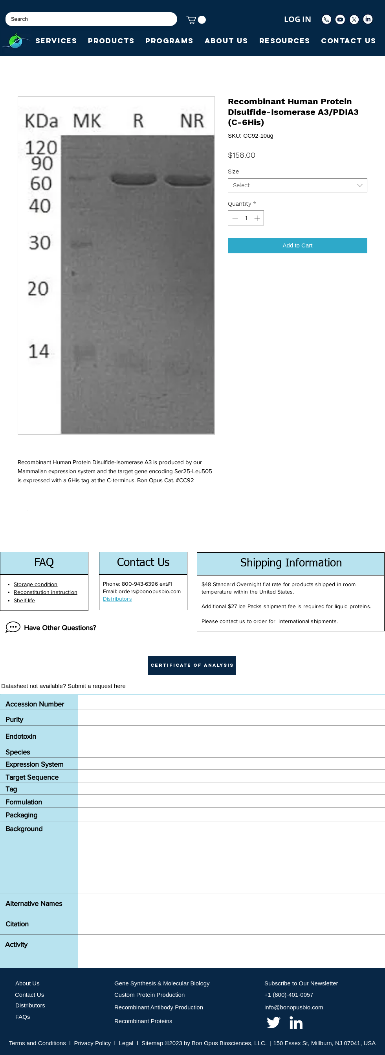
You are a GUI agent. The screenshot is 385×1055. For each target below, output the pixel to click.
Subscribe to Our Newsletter (301, 983)
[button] (196, 20)
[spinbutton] (246, 218)
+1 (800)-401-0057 (289, 994)
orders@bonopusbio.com (150, 591)
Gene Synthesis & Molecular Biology (162, 983)
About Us (27, 983)
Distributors (30, 1005)
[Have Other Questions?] (48, 628)
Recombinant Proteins (143, 1021)
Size (233, 171)
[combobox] (297, 185)
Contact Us (29, 994)
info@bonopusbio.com (293, 1007)
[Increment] (258, 218)
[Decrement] (234, 218)
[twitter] (273, 1022)
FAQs (22, 1016)
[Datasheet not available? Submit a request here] (63, 686)
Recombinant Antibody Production (158, 1007)
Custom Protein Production (149, 994)
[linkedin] (296, 1022)
